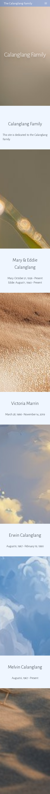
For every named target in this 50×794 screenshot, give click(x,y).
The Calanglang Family (18, 3)
